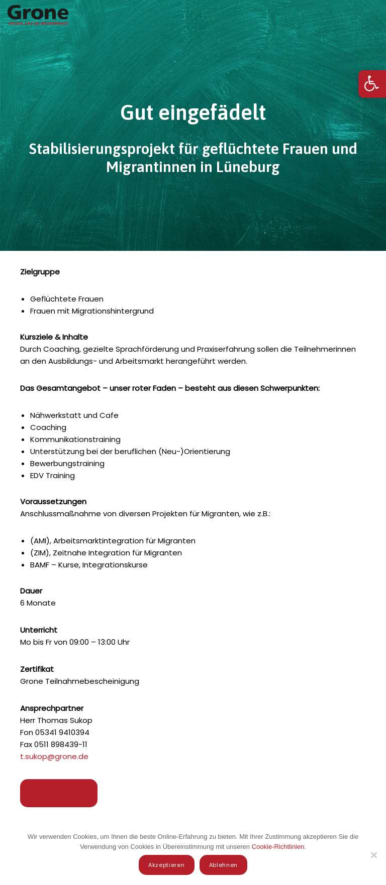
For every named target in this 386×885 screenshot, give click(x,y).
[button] (372, 84)
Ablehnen (223, 865)
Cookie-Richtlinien (278, 846)
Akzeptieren (166, 865)
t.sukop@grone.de (54, 756)
